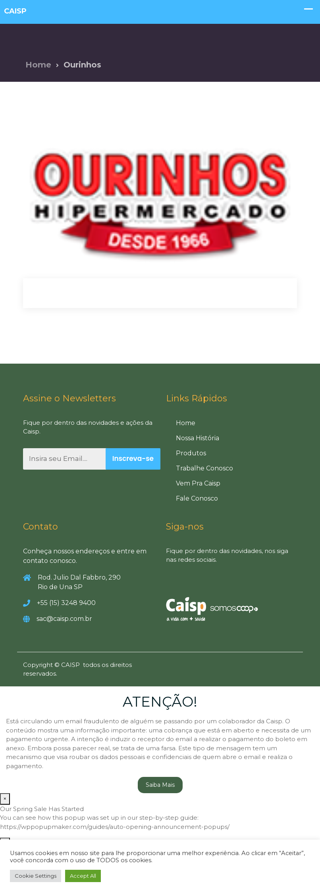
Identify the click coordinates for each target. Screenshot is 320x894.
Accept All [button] (83, 876)
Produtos (191, 453)
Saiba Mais (160, 784)
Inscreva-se (133, 458)
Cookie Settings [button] (35, 876)
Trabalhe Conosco (204, 468)
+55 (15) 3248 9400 (66, 603)
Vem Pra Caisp (198, 483)
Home (38, 64)
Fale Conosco (197, 498)
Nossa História (197, 438)
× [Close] (5, 798)
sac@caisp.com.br (64, 618)
